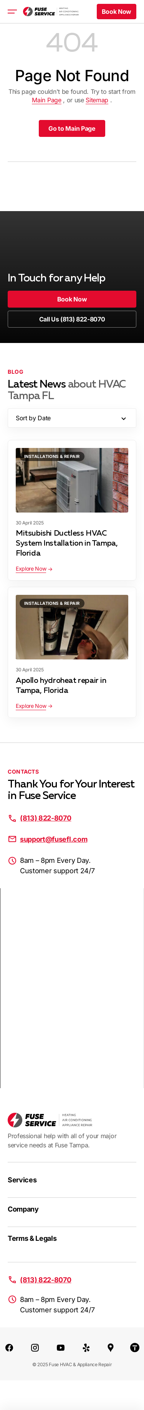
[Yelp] (86, 1347)
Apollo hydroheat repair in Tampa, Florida (61, 685)
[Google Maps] (111, 1347)
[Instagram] (35, 1347)
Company (23, 1209)
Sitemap (97, 100)
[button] (116, 11)
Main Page (46, 100)
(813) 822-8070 (45, 818)
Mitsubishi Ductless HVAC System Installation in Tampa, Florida (67, 543)
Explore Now (31, 568)
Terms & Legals (32, 1238)
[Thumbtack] (134, 1347)
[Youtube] (60, 1347)
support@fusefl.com (53, 839)
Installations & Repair (52, 456)
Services (22, 1180)
